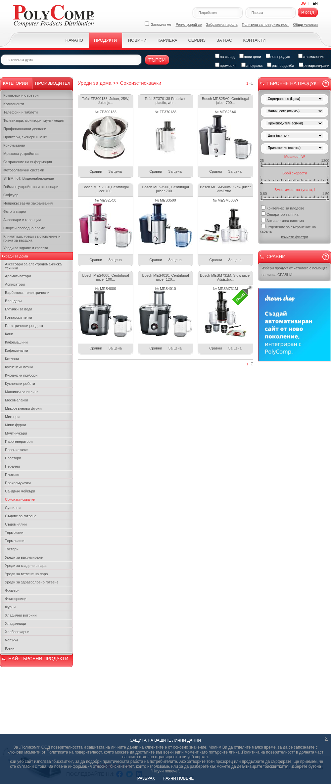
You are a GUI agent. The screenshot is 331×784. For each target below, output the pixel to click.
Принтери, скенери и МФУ (25, 137)
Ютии (9, 648)
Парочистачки (16, 450)
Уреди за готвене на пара (26, 574)
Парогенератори (19, 441)
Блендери (13, 301)
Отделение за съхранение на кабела (288, 228)
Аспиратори (15, 284)
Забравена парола (222, 24)
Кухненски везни (19, 367)
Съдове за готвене (20, 516)
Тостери (12, 549)
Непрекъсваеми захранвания (28, 203)
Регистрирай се (189, 24)
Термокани (14, 532)
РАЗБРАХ (146, 778)
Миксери (12, 417)
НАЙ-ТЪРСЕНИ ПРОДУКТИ (38, 658)
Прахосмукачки (18, 483)
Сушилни (13, 508)
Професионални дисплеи (24, 129)
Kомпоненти (13, 104)
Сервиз (197, 40)
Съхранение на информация (27, 162)
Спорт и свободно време (24, 228)
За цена (115, 171)
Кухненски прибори (21, 375)
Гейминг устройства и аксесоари (30, 187)
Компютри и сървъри (21, 95)
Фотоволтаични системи (23, 170)
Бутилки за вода (18, 309)
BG (303, 3)
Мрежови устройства (20, 154)
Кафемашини (16, 342)
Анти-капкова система (282, 220)
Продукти (105, 40)
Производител (52, 83)
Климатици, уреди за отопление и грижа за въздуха (31, 238)
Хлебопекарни (17, 632)
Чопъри (11, 640)
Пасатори (13, 458)
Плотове (12, 475)
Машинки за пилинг (21, 392)
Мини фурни (15, 425)
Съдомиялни (16, 524)
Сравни (95, 171)
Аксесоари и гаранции (22, 220)
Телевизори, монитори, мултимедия (33, 120)
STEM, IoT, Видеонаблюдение (28, 178)
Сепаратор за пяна (280, 213)
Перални (12, 466)
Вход (307, 12)
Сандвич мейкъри (20, 491)
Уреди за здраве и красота (25, 248)
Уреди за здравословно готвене (32, 582)
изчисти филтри (294, 237)
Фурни (10, 607)
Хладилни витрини (21, 615)
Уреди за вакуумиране (24, 557)
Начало (74, 40)
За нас (224, 40)
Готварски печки (18, 317)
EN (315, 3)
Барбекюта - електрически (27, 293)
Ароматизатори (18, 276)
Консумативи (14, 145)
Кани (9, 334)
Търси (157, 60)
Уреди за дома (15, 256)
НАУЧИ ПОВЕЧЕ (178, 778)
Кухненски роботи (20, 384)
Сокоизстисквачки (20, 499)
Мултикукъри (16, 433)
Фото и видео (14, 211)
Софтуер (11, 195)
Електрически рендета (24, 326)
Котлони (12, 359)
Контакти (254, 40)
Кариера (167, 40)
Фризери (12, 590)
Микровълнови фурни (23, 408)
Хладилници (15, 623)
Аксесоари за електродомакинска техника (33, 266)
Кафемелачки (16, 350)
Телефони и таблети (20, 112)
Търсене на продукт (292, 83)
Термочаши (14, 541)
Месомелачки (16, 400)
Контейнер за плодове (282, 207)
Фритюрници (15, 599)
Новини (137, 40)
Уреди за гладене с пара (25, 566)
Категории (15, 83)
